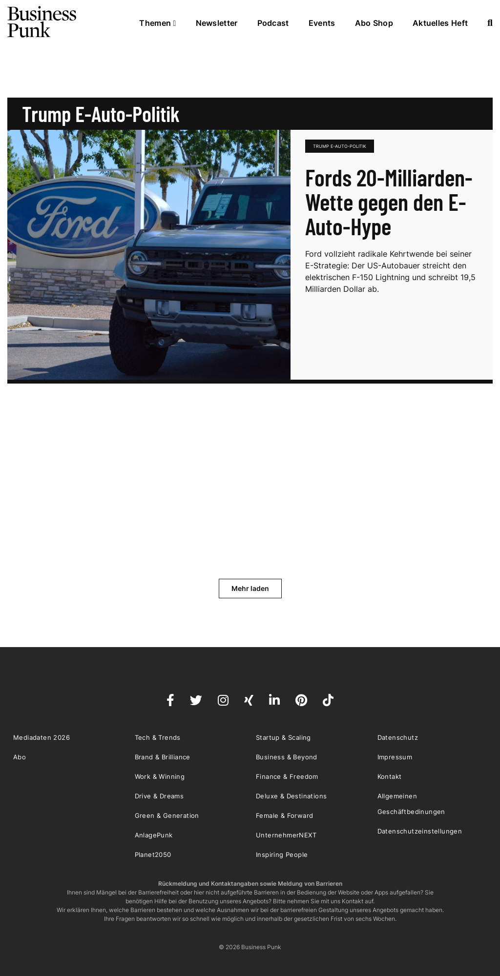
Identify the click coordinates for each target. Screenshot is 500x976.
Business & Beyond (286, 757)
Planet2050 (153, 854)
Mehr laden (250, 588)
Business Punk (42, 22)
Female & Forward (284, 815)
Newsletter (217, 23)
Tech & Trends (158, 737)
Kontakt (389, 776)
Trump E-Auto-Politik (339, 146)
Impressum (395, 757)
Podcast (273, 23)
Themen (157, 23)
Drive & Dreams (159, 796)
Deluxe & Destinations (291, 796)
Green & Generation (167, 815)
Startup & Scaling (283, 737)
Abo (19, 757)
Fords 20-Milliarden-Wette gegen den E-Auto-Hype (389, 201)
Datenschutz (397, 737)
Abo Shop (374, 23)
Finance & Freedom (287, 776)
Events (322, 23)
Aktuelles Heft (440, 23)
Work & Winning (160, 776)
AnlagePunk (154, 835)
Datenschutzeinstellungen (419, 831)
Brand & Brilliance (162, 757)
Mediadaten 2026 (41, 737)
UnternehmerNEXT (286, 835)
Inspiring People (282, 854)
